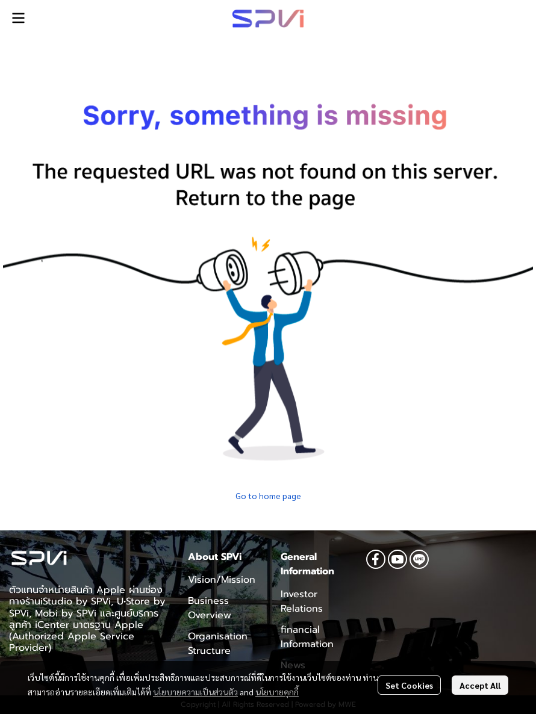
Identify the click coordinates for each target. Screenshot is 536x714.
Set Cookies (409, 685)
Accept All (480, 685)
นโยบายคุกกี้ (277, 691)
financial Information (307, 636)
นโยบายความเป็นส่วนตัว (195, 691)
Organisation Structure (218, 643)
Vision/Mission (221, 580)
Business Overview (209, 608)
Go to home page (268, 495)
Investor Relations (302, 601)
